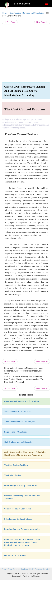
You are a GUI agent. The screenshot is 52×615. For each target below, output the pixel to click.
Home (4, 13)
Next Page (42, 22)
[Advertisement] (26, 53)
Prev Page (9, 22)
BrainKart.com (22, 3)
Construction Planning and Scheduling (27, 13)
